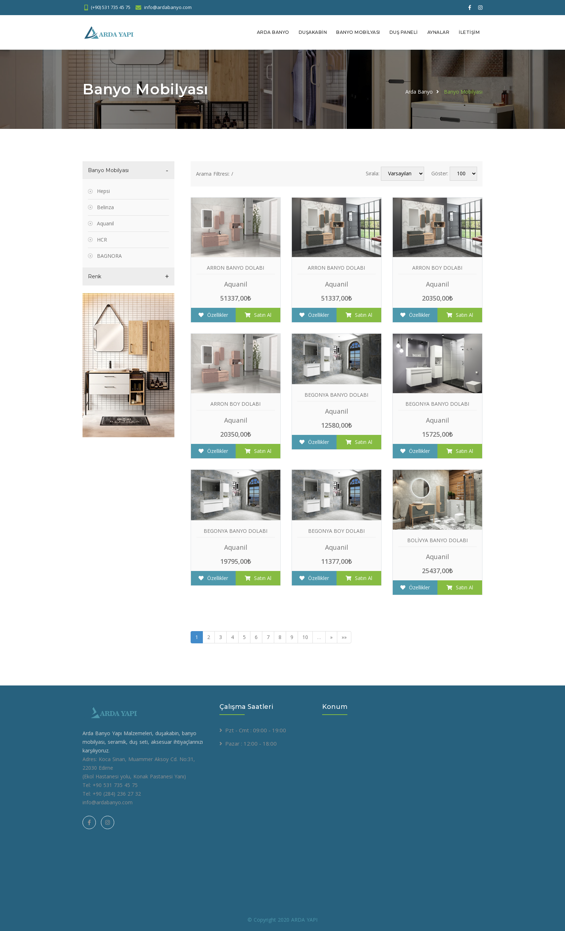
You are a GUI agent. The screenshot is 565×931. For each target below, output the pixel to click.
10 (305, 636)
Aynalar (438, 32)
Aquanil (105, 223)
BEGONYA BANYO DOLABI (336, 394)
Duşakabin (313, 32)
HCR (102, 239)
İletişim (469, 32)
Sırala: (372, 173)
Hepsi (103, 190)
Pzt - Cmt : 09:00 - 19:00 (255, 729)
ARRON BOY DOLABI (437, 267)
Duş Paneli (404, 32)
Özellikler (213, 314)
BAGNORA (109, 255)
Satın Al (258, 314)
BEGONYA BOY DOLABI (336, 530)
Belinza (105, 206)
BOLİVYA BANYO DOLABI (437, 539)
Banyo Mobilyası (358, 32)
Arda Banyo (273, 32)
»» (344, 636)
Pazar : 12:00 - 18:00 (251, 743)
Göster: (439, 173)
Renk (94, 276)
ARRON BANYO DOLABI (235, 267)
